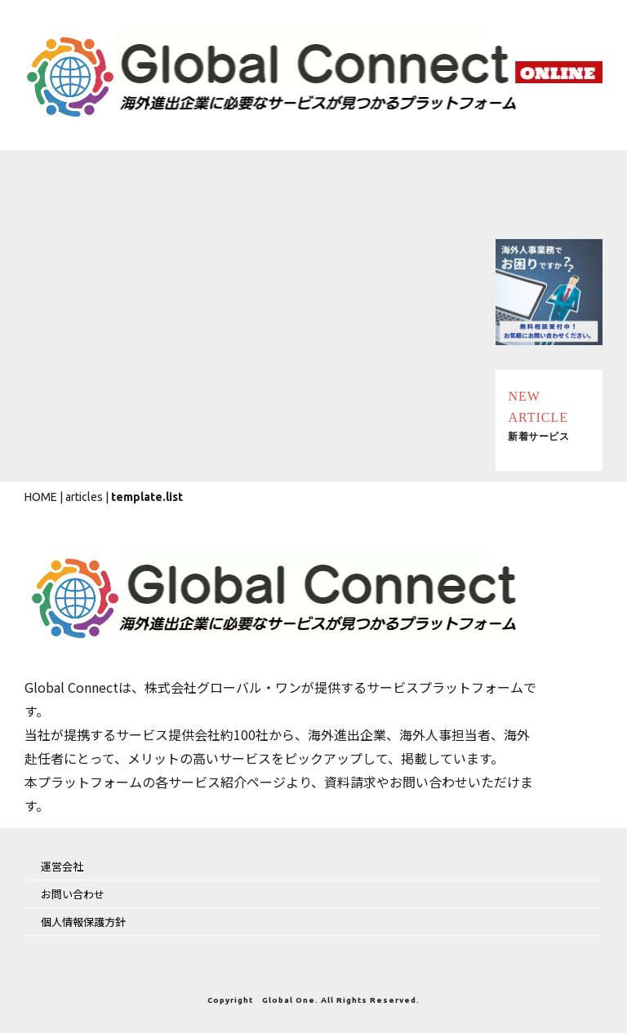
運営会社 (62, 866)
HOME (40, 496)
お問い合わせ (72, 894)
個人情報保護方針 (83, 921)
